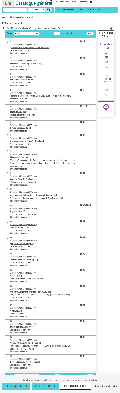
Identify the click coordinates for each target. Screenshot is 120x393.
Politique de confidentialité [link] (105, 386)
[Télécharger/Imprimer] (106, 53)
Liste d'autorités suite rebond (21, 17)
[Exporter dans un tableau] (106, 63)
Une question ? (71, 1)
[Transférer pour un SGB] (106, 68)
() (46, 28)
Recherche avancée (65, 9)
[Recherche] (15, 10)
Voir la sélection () (23, 28)
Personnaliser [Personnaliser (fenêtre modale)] (75, 386)
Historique (83, 1)
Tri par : (10, 33)
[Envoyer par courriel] (106, 58)
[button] (29, 10)
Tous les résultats (107, 80)
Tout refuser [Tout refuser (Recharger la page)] (45, 386)
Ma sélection (108, 44)
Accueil (5, 17)
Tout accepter (16, 386)
